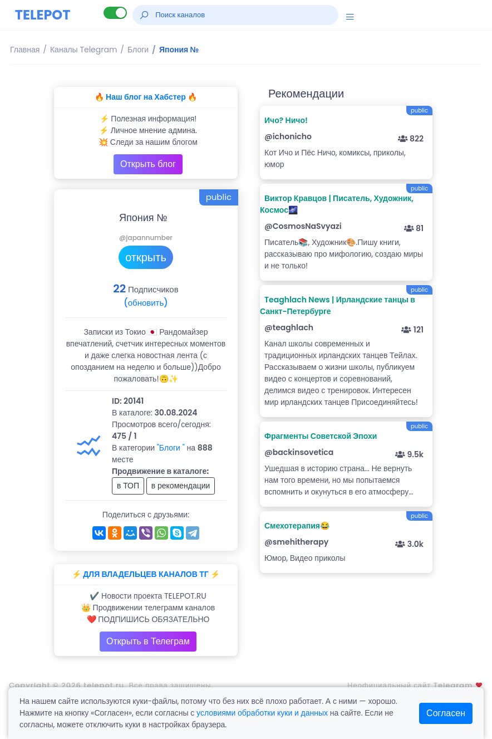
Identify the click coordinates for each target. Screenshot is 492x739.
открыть (145, 257)
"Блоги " (171, 447)
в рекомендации (180, 485)
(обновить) (146, 303)
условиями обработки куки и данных (262, 712)
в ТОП (128, 485)
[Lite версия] (115, 13)
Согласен (445, 713)
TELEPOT (43, 15)
